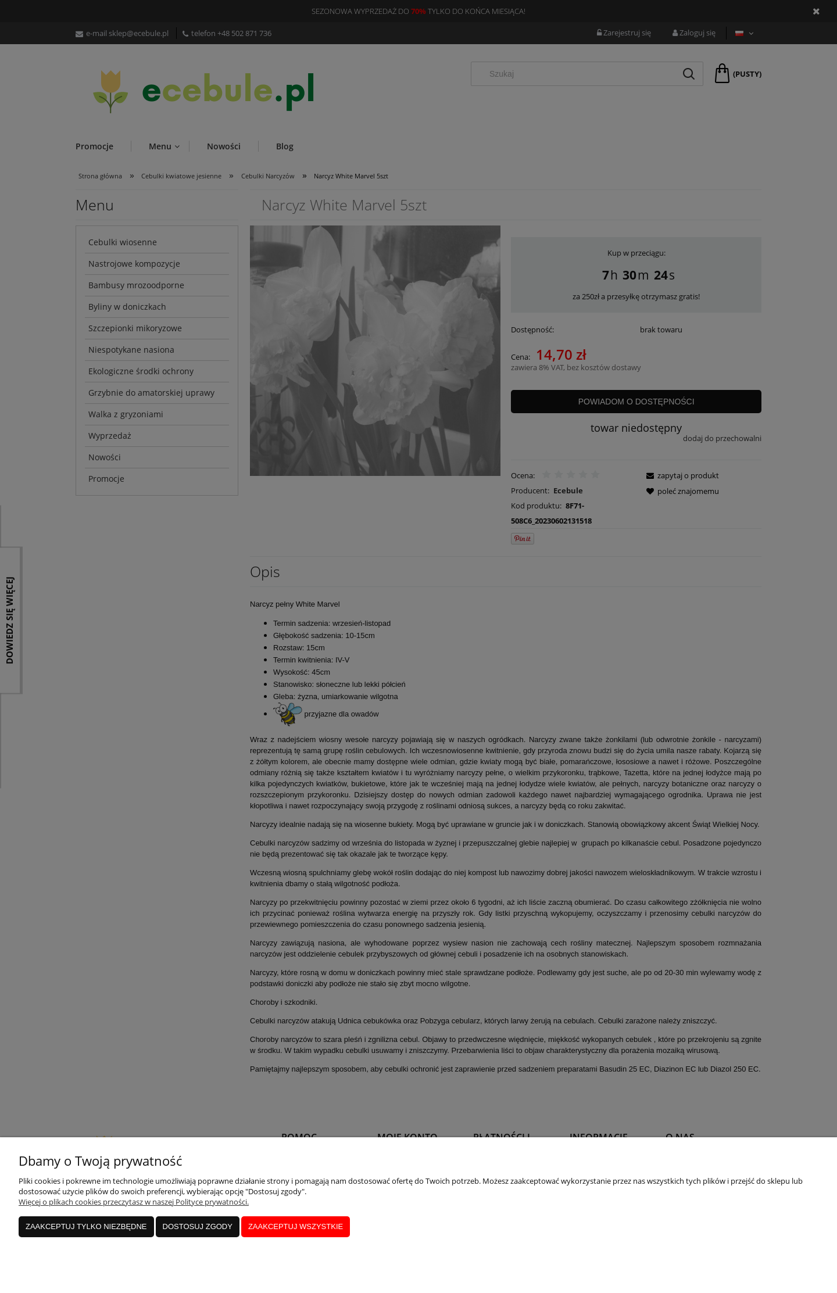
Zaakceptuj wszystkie (295, 1226)
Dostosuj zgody (198, 1226)
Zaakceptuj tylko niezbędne (86, 1226)
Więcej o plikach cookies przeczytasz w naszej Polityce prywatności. (134, 1202)
